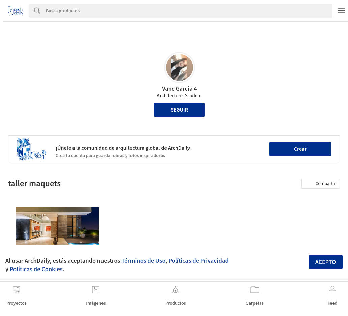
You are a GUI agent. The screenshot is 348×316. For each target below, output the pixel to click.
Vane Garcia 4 (179, 89)
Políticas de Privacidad (198, 260)
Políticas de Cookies (36, 269)
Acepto (325, 262)
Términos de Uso (143, 260)
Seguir (179, 110)
